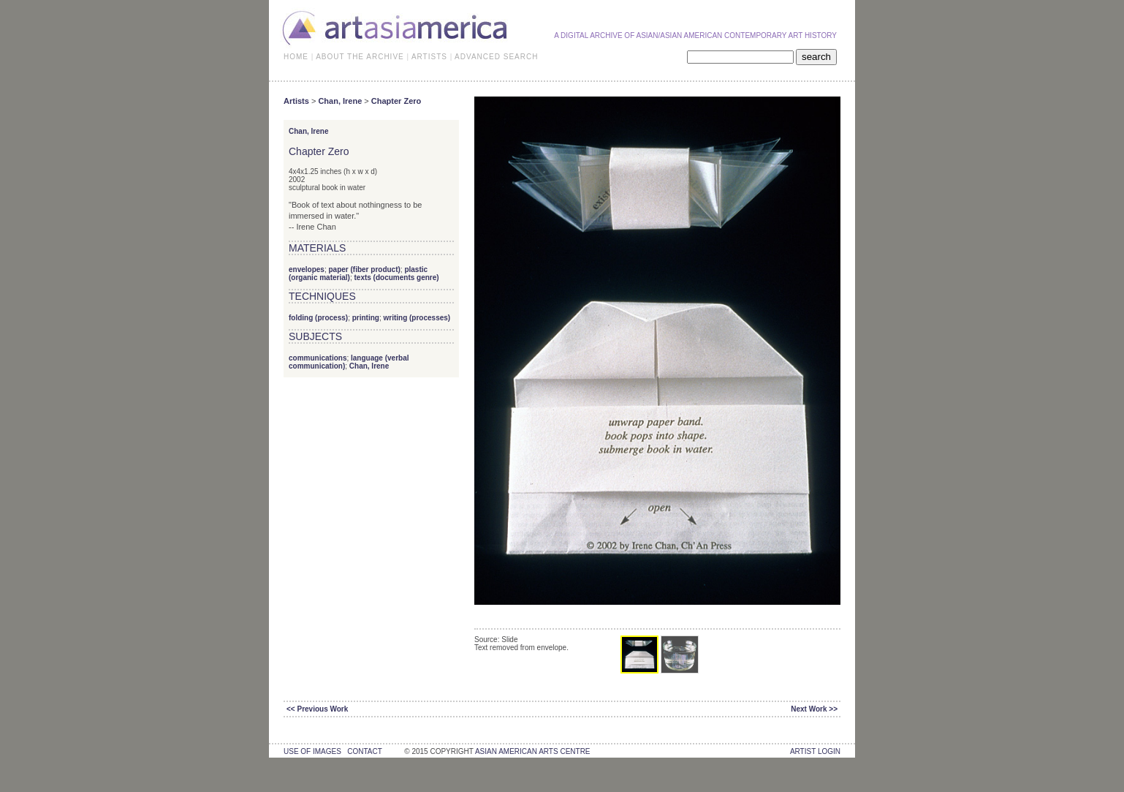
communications (317, 358)
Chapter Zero (396, 101)
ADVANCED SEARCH (496, 57)
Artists (296, 101)
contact (364, 751)
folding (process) (318, 318)
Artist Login (815, 751)
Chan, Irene (340, 101)
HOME (296, 57)
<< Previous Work (317, 709)
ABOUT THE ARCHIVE (360, 57)
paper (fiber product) (364, 269)
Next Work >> (814, 709)
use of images (312, 751)
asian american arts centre (533, 751)
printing (365, 318)
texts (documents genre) (396, 278)
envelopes (306, 269)
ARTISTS (429, 57)
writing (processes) (416, 318)
